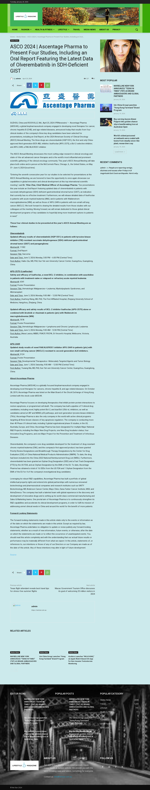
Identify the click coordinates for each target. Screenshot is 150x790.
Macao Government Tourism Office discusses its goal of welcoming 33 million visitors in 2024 (75, 591)
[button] (136, 29)
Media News (21, 37)
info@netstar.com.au (63, 776)
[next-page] (16, 670)
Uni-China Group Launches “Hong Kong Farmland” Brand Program (127, 107)
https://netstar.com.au (38, 610)
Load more (120, 152)
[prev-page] (11, 670)
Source (13, 555)
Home (12, 37)
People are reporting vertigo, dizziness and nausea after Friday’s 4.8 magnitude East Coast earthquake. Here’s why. (119, 170)
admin (18, 78)
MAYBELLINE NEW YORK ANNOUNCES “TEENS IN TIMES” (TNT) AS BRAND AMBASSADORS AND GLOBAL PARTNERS (126, 91)
